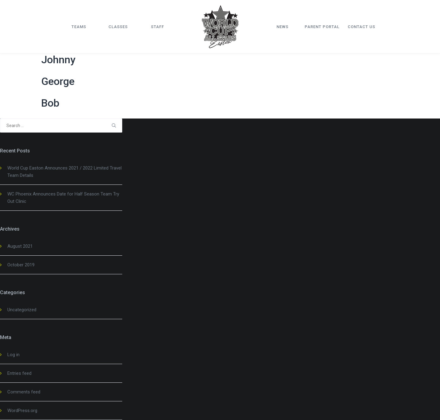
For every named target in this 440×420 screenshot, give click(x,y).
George (58, 81)
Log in (13, 354)
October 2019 (21, 265)
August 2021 (20, 246)
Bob (50, 103)
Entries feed (19, 373)
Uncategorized (21, 309)
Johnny (58, 59)
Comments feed (23, 392)
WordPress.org (22, 410)
